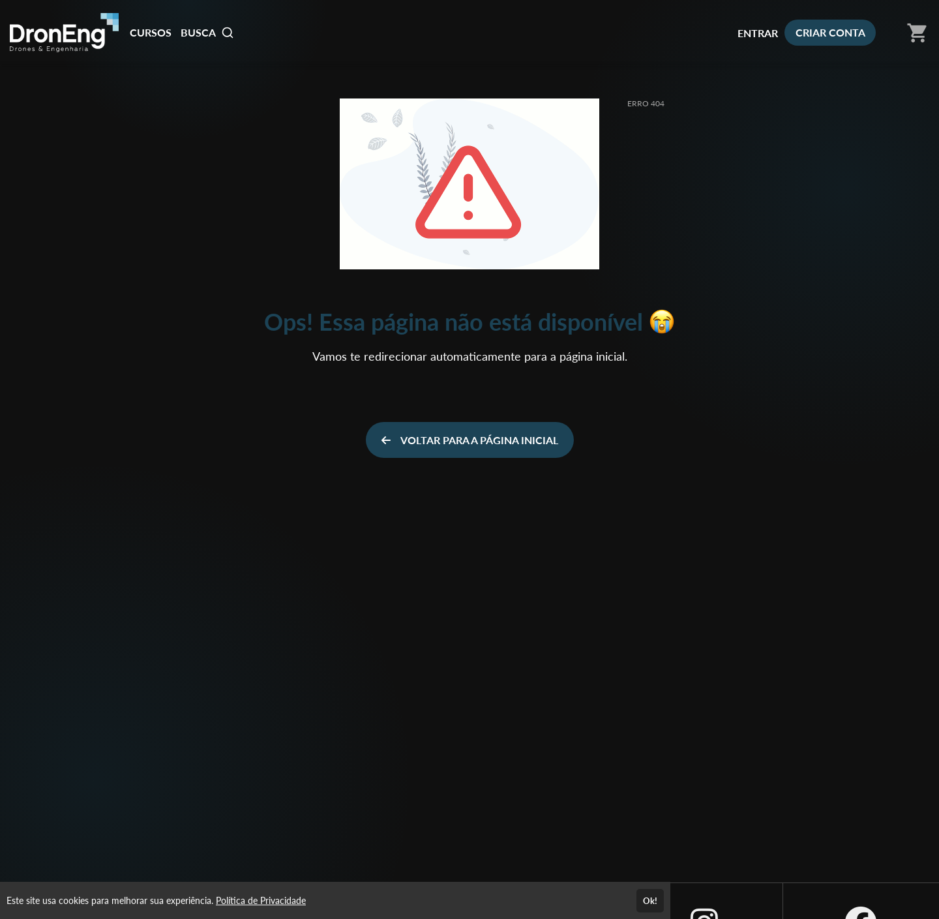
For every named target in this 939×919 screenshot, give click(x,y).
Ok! (650, 901)
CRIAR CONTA (830, 32)
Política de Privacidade (261, 900)
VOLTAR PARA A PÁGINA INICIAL (469, 440)
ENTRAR (758, 33)
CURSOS (150, 32)
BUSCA (207, 32)
